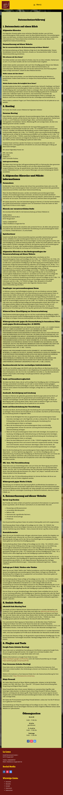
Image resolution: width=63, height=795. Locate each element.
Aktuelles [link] (8, 784)
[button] (37, 4)
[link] (6, 5)
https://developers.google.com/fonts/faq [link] (15, 659)
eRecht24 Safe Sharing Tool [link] (49, 611)
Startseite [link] (8, 781)
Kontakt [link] (8, 786)
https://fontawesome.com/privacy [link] (23, 676)
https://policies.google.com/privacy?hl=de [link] (16, 661)
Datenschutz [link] (9, 790)
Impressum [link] (9, 788)
